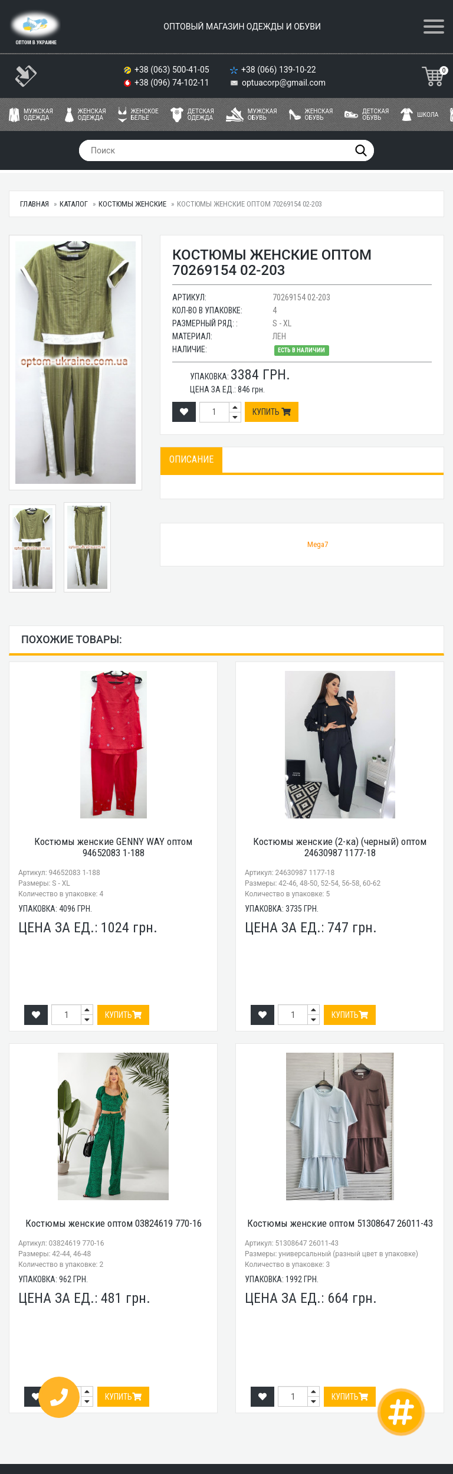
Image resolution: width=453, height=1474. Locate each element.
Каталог (74, 203)
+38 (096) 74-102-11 (172, 82)
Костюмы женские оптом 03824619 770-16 (113, 1223)
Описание (191, 459)
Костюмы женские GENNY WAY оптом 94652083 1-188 (113, 847)
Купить (271, 412)
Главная (34, 203)
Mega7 (317, 544)
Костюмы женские (132, 203)
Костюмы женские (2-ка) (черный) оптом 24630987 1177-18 (339, 847)
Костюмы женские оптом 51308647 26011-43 (340, 1223)
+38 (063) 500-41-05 (172, 69)
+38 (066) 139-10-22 (279, 69)
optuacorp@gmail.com (284, 82)
